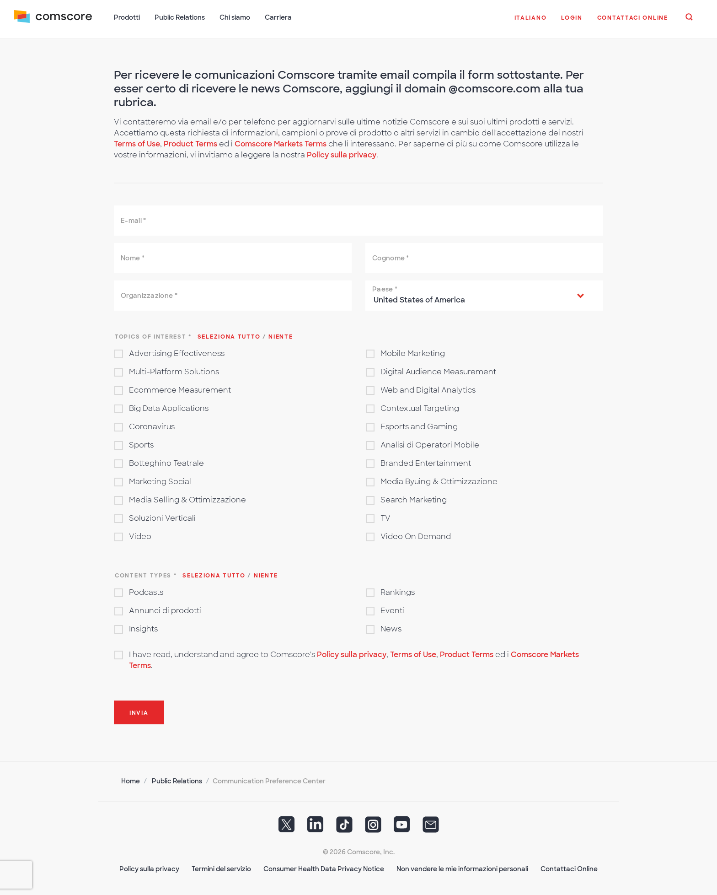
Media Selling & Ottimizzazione (187, 499)
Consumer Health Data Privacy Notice (323, 868)
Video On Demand (415, 535)
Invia (139, 712)
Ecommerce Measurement (180, 389)
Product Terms (191, 143)
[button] (530, 22)
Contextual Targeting (419, 407)
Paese (384, 288)
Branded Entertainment (425, 462)
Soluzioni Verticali (162, 517)
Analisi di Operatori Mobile (429, 444)
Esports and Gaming (419, 426)
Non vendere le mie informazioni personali (462, 868)
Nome (132, 257)
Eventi (392, 610)
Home (130, 780)
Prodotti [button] (127, 17)
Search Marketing (413, 499)
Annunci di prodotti (165, 610)
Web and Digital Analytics (428, 389)
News (390, 628)
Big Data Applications (169, 407)
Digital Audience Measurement (438, 371)
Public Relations (177, 780)
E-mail (133, 220)
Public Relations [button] (180, 17)
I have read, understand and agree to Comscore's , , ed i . (354, 659)
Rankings (397, 591)
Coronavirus (152, 426)
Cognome (390, 257)
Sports (141, 444)
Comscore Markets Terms (280, 143)
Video (140, 535)
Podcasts (146, 591)
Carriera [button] (278, 17)
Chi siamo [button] (235, 17)
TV (385, 517)
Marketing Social (160, 480)
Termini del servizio (221, 868)
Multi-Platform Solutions (174, 371)
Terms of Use (137, 143)
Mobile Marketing (412, 352)
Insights (143, 628)
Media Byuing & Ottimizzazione (439, 480)
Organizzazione (149, 295)
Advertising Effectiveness (177, 352)
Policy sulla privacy (341, 154)
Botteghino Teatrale (166, 462)
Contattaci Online (569, 868)
